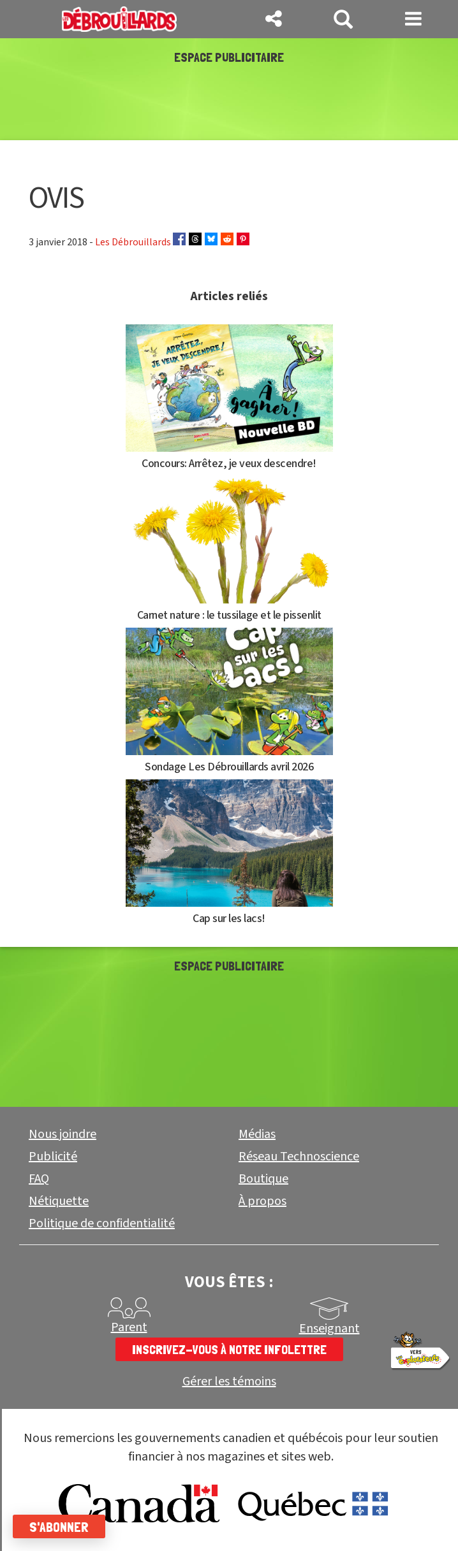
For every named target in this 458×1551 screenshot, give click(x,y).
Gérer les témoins (229, 1382)
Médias (257, 1134)
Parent (129, 1327)
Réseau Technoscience (299, 1156)
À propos (262, 1201)
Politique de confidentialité (102, 1223)
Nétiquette (59, 1201)
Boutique (263, 1179)
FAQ (39, 1179)
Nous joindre (62, 1134)
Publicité (53, 1156)
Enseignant (329, 1329)
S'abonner (59, 1527)
